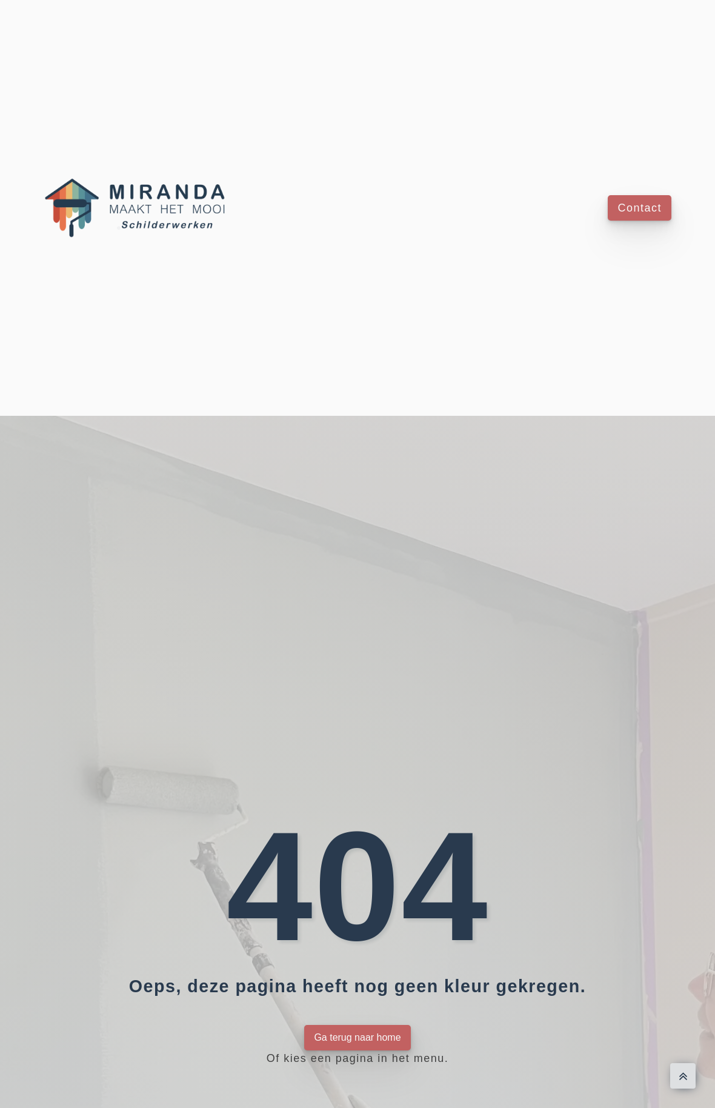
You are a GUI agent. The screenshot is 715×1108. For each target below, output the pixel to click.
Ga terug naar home (357, 1037)
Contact (639, 208)
